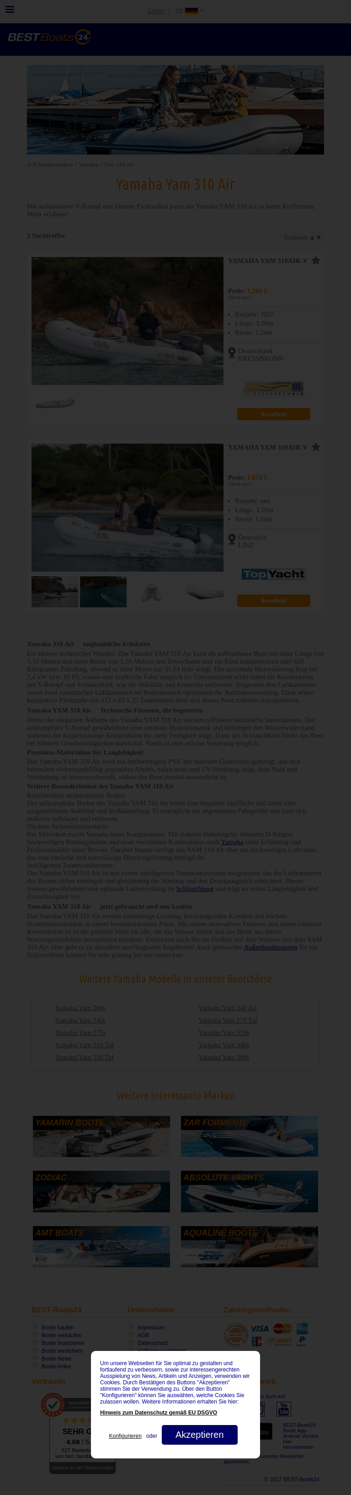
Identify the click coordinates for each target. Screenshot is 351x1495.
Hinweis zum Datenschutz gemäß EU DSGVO (158, 1412)
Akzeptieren (200, 1435)
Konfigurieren (125, 1436)
